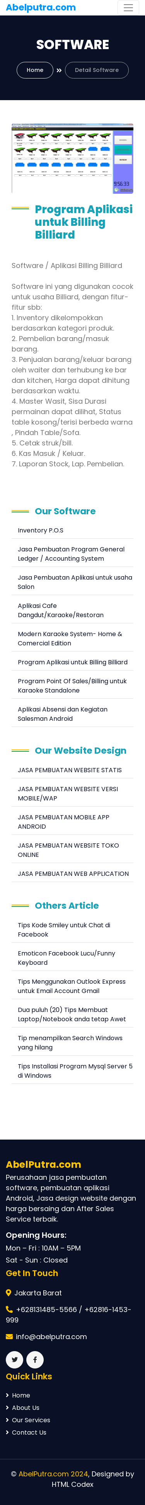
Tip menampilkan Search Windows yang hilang (70, 1043)
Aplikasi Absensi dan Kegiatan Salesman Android (62, 714)
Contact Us (26, 1432)
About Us (22, 1407)
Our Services (28, 1420)
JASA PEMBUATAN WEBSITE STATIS (70, 770)
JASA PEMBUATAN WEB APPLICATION (73, 873)
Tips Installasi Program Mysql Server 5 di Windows (75, 1071)
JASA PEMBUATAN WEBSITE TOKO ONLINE (68, 850)
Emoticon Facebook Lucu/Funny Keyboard (66, 958)
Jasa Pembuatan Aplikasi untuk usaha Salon (75, 582)
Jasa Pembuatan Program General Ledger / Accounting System (71, 554)
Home (35, 70)
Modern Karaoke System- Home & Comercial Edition (70, 639)
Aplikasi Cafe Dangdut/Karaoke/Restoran (61, 610)
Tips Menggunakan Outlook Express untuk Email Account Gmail (72, 986)
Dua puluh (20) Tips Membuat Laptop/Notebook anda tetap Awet (72, 1014)
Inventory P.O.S (40, 530)
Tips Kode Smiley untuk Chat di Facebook (64, 930)
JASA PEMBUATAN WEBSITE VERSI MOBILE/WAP (68, 794)
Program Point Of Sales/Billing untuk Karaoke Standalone (72, 686)
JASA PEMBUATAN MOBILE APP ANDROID (63, 822)
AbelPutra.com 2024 (53, 1474)
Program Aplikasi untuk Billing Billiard (73, 662)
